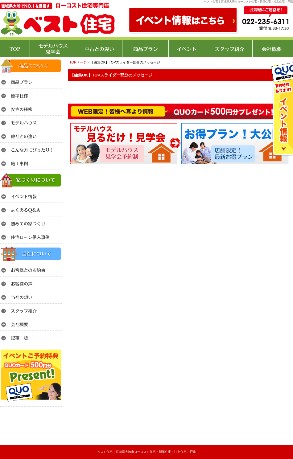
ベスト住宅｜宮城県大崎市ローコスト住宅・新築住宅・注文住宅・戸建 (146, 451)
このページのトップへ (277, 167)
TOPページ (78, 62)
